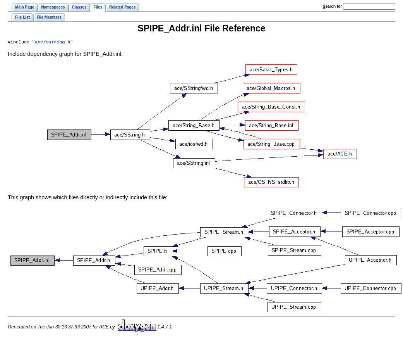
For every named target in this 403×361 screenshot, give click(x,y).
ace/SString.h (52, 43)
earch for (332, 6)
